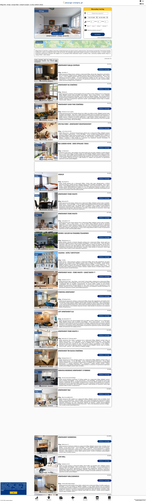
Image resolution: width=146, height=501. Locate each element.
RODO (2, 490)
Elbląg (36, 66)
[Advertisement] (73, 421)
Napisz (144, 500)
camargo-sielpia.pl (73, 3)
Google (24, 483)
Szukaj (98, 34)
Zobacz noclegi (104, 69)
